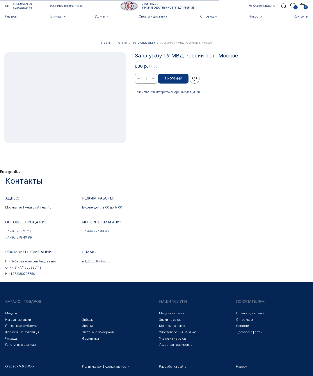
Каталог (122, 42)
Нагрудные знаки (144, 42)
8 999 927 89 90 (73, 5)
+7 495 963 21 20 (18, 231)
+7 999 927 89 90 (95, 231)
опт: (8, 5)
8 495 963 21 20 (22, 3)
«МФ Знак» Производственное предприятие (168, 6)
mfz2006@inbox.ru (262, 5)
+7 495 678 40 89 (18, 237)
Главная (106, 42)
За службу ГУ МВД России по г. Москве (186, 42)
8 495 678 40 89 (22, 8)
